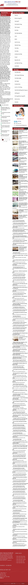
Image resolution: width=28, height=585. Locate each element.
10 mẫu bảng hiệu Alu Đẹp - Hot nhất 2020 (20, 240)
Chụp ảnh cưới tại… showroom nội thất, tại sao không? (20, 525)
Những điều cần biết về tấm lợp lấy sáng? (20, 488)
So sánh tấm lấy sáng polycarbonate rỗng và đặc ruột (20, 471)
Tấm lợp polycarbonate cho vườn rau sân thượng (20, 462)
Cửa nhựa (16, 51)
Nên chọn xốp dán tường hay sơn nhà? (19, 360)
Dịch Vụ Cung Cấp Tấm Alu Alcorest (19, 491)
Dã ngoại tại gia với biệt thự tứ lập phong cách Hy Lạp (20, 542)
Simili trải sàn (17, 42)
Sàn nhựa (16, 30)
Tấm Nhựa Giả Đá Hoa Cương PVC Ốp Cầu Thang (20, 377)
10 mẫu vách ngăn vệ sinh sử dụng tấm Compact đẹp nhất (23, 187)
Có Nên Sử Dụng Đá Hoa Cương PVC (19, 412)
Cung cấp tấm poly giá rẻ (17, 510)
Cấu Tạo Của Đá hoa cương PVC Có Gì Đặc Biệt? (20, 402)
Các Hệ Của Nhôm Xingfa (17, 439)
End (6, 141)
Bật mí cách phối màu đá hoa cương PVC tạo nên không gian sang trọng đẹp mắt (20, 230)
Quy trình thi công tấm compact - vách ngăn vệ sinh (20, 256)
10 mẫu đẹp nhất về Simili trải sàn (23, 136)
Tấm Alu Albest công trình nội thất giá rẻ (19, 474)
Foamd (15, 57)
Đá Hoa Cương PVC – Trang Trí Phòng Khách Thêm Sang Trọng (20, 398)
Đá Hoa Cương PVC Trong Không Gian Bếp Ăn (20, 387)
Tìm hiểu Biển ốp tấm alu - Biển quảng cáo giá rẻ (20, 297)
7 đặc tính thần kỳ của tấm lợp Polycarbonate (20, 483)
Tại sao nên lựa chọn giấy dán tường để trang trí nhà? (19, 459)
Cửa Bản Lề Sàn (17, 84)
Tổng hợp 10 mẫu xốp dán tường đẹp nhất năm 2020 (23, 198)
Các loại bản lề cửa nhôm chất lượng (19, 277)
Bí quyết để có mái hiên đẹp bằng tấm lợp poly (20, 449)
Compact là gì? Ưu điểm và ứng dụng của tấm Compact (20, 264)
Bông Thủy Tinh (17, 60)
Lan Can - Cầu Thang (18, 87)
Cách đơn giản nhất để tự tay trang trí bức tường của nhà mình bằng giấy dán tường (23, 205)
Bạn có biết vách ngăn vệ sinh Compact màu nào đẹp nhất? (23, 181)
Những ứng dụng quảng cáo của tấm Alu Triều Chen (19, 503)
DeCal (15, 39)
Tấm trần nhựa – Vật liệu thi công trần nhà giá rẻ (20, 271)
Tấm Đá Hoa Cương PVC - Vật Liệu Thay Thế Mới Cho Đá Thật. (20, 416)
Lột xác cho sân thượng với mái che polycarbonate (19, 452)
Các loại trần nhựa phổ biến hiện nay (19, 330)
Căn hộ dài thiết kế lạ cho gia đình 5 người (20, 518)
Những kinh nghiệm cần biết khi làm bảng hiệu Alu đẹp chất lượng (5, 108)
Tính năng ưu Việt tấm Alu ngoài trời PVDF (20, 465)
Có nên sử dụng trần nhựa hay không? (23, 337)
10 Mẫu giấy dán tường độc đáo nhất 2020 (23, 210)
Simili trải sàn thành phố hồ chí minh (19, 515)
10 (9, 139)
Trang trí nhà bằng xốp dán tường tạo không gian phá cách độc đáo (20, 346)
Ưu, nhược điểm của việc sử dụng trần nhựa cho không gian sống (20, 334)
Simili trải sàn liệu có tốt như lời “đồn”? (23, 131)
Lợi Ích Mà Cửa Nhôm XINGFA (18, 500)
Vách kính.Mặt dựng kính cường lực (21, 90)
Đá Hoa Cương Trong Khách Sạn (18, 384)
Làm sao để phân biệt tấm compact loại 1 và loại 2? (20, 260)
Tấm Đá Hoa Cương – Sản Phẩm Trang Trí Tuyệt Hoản (20, 409)
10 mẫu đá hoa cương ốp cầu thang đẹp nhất (20, 233)
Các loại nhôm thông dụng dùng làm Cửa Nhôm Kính (20, 290)
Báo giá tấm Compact (16, 252)
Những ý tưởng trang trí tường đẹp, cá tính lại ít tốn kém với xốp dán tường (20, 343)
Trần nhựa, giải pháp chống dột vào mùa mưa (19, 280)
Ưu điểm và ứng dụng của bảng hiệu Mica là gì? (23, 153)
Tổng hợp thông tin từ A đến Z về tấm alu (5, 131)
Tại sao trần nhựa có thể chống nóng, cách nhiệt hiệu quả (20, 284)
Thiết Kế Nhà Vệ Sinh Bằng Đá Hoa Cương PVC (20, 391)
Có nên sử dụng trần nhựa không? (18, 220)
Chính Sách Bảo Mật (19, 561)
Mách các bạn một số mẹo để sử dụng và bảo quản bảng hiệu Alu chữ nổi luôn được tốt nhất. (20, 237)
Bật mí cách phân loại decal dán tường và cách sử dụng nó (23, 142)
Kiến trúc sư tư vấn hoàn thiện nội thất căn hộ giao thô (20, 538)
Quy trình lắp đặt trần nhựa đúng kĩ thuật (20, 327)
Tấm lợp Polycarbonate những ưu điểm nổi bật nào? (22, 164)
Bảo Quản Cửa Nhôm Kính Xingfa (18, 425)
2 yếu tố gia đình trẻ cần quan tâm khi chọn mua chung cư (20, 534)
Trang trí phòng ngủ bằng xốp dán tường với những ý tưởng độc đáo (20, 354)
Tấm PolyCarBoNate (18, 33)
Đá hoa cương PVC (18, 18)
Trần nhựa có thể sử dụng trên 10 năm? (19, 293)
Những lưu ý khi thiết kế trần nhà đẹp (19, 274)
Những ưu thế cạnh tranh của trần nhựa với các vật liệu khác (20, 288)
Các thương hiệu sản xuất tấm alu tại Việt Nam (5, 121)
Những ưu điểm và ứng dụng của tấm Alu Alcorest (20, 507)
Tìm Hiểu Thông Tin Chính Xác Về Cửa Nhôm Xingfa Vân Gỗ (20, 436)
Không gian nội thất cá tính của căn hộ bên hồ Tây (20, 530)
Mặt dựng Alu (17, 93)
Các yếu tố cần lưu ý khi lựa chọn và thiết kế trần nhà (5, 127)
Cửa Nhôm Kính (17, 72)
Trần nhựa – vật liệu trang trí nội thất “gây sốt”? (23, 216)
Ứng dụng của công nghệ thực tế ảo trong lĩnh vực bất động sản (20, 521)
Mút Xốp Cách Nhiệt (18, 54)
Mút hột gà (16, 66)
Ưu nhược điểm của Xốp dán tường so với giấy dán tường (20, 364)
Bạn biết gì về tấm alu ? (17, 316)
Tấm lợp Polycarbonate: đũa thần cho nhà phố (20, 495)
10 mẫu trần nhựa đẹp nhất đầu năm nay (19, 223)
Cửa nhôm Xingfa (17, 78)
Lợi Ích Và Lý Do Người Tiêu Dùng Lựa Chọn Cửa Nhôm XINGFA (20, 442)
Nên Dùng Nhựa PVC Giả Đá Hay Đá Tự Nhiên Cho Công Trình (19, 406)
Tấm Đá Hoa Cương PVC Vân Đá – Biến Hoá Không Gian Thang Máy (20, 395)
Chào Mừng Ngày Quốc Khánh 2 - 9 (19, 267)
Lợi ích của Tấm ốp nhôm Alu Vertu (19, 486)
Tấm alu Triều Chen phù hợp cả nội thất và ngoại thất (20, 478)
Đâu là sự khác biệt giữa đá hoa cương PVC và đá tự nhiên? (20, 226)
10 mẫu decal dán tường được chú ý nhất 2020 (23, 147)
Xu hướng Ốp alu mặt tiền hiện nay (5, 113)
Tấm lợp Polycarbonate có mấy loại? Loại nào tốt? (23, 170)
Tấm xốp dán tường (18, 24)
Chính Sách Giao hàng (20, 556)
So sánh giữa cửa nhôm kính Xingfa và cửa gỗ (20, 370)
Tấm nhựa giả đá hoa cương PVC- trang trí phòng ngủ (20, 374)
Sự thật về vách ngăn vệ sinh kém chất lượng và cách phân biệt (23, 248)
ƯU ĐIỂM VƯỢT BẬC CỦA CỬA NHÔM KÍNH (20, 418)
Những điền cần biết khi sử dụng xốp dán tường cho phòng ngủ (20, 350)
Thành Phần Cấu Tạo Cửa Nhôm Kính (19, 430)
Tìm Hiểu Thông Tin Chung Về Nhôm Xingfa (20, 445)
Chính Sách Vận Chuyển (20, 559)
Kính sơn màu (17, 99)
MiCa (15, 36)
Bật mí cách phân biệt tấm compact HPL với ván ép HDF (20, 244)
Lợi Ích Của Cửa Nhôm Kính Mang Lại (19, 427)
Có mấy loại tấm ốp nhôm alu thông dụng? (5, 117)
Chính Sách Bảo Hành (20, 562)
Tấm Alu (16, 15)
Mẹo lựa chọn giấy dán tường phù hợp (19, 455)
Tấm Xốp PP (16, 21)
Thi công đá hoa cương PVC (19, 96)
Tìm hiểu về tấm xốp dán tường (18, 366)
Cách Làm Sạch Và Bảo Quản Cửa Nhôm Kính (19, 422)
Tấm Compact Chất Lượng (19, 75)
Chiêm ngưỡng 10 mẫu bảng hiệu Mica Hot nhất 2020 (23, 158)
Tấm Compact (17, 27)
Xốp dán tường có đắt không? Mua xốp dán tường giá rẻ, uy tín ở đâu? (23, 192)
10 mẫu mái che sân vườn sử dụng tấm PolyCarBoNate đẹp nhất (23, 175)
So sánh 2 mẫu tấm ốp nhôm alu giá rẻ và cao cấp (20, 300)
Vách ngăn (16, 81)
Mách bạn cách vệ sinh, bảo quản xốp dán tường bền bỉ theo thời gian (20, 357)
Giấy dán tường (17, 45)
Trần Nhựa (16, 48)
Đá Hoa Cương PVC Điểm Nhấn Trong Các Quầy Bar (20, 381)
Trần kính (16, 102)
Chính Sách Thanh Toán (20, 557)
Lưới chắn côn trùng (18, 63)
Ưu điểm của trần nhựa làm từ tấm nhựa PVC (5, 135)
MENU (2, 8)
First (2, 138)
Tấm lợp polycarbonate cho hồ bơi (18, 468)
